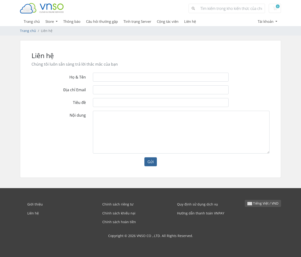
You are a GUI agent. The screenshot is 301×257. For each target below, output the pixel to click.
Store (50, 21)
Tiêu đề (79, 102)
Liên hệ (190, 21)
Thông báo (71, 21)
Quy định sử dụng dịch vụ (197, 204)
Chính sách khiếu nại (118, 213)
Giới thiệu (35, 204)
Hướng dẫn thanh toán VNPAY (200, 213)
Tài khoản (266, 21)
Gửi (150, 161)
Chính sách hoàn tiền (119, 222)
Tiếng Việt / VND (262, 203)
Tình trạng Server (137, 21)
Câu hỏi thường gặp (102, 21)
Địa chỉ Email (74, 89)
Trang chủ (32, 21)
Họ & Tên (77, 77)
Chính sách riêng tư (117, 204)
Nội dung (78, 115)
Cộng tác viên (167, 21)
